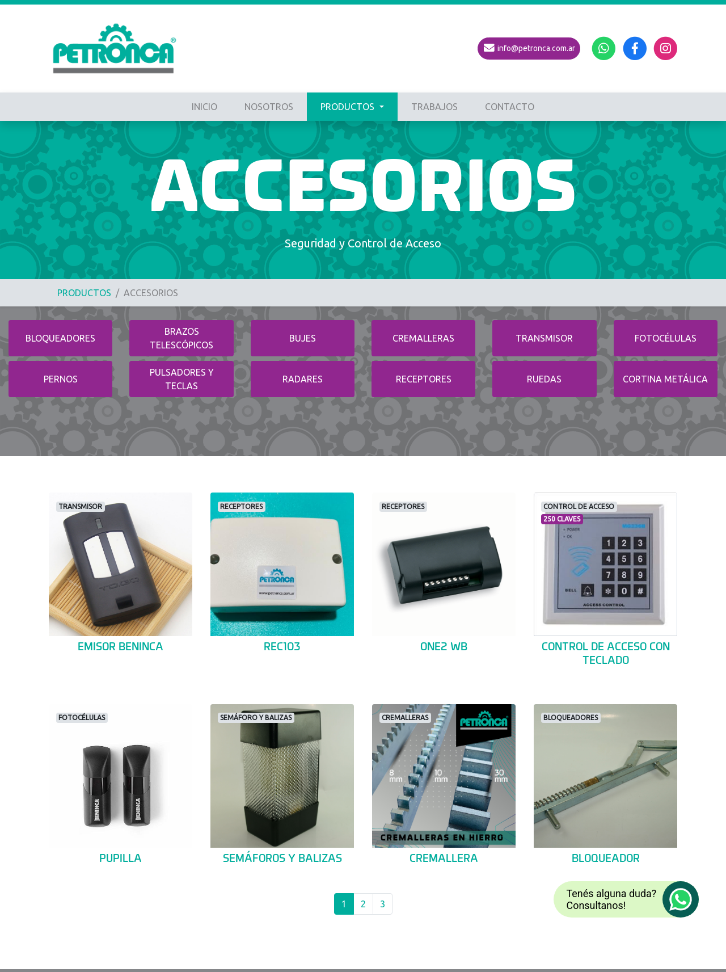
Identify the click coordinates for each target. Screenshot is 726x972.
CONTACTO (509, 107)
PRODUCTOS (348, 107)
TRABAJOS (434, 107)
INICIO (204, 107)
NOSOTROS (268, 107)
